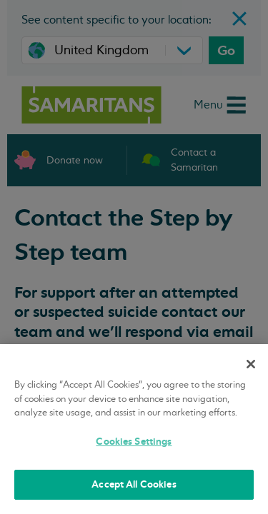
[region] (134, 429)
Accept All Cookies (133, 484)
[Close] (251, 364)
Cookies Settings (134, 441)
